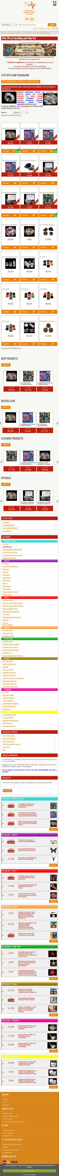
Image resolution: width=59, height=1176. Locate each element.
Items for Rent (7, 1119)
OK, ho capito (29, 1171)
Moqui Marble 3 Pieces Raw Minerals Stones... (47, 317)
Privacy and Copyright (10, 1150)
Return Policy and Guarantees (12, 1144)
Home (3, 33)
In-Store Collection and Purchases (14, 1122)
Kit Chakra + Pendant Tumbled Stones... (46, 157)
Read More (6, 151)
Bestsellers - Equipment (10, 1057)
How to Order (7, 1113)
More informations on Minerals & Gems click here (21, 81)
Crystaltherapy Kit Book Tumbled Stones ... (45, 383)
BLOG (49, 29)
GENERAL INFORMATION (10, 755)
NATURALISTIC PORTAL (10, 732)
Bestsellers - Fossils (9, 984)
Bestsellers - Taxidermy (10, 1020)
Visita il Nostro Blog (9, 736)
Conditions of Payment (10, 1116)
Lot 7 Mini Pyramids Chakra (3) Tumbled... (28, 285)
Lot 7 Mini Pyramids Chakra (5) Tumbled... (9, 317)
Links (4, 750)
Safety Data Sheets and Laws (12, 744)
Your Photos (6, 747)
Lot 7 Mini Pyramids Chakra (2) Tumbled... (9, 285)
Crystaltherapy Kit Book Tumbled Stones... (28, 124)
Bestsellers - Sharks (9, 907)
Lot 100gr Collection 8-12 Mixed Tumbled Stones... (29, 221)
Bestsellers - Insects (9, 835)
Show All (6, 365)
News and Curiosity (8, 741)
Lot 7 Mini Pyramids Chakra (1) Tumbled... (46, 253)
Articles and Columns (9, 738)
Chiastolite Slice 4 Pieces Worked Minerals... (48, 221)
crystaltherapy (27, 33)
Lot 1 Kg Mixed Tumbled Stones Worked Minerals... (48, 189)
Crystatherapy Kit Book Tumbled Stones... (9, 157)
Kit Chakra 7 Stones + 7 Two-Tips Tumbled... (28, 157)
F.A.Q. (5, 1102)
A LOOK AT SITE (7, 518)
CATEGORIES (6, 537)
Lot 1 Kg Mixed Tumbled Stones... (27, 383)
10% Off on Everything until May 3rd (19, 38)
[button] (1, 422)
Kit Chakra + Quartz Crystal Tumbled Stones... (29, 189)
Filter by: (4, 112)
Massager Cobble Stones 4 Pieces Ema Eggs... (29, 317)
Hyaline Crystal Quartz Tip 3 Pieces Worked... (10, 253)
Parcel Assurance (8, 1133)
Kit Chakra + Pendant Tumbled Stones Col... (28, 503)
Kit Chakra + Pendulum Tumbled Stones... (9, 189)
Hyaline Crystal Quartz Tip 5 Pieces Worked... (29, 253)
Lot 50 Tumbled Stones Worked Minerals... (9, 221)
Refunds (6, 1147)
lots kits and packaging (42, 33)
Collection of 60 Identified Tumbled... (11, 383)
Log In (35, 29)
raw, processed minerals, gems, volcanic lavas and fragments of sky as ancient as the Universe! (28, 88)
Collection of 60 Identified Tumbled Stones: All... (10, 124)
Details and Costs (8, 1130)
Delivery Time (7, 1136)
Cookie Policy (7, 1153)
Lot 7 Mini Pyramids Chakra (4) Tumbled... (46, 285)
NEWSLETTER (7, 778)
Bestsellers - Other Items (11, 947)
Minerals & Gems (13, 33)
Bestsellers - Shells (9, 871)
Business (6, 1099)
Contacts (6, 1105)
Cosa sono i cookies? (29, 1174)
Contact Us (42, 29)
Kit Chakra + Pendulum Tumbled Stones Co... (45, 503)
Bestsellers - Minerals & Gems (13, 799)
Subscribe (7, 790)
